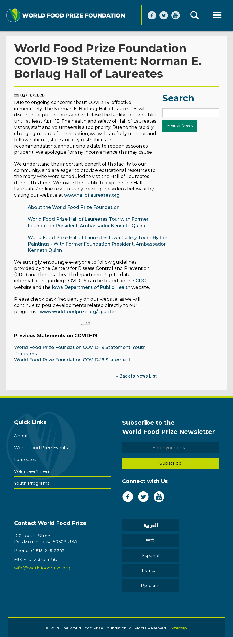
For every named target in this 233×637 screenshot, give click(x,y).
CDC (140, 280)
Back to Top (116, 626)
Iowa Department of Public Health (91, 286)
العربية (140, 524)
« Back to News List (136, 375)
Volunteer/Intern (32, 466)
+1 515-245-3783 (48, 549)
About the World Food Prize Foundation (74, 207)
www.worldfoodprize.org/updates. (79, 311)
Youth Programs (31, 476)
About (21, 433)
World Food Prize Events (41, 444)
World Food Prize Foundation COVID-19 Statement (72, 359)
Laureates (25, 455)
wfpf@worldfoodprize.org (42, 566)
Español (139, 539)
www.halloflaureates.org (92, 195)
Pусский (140, 554)
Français (178, 539)
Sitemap (179, 595)
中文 (178, 524)
